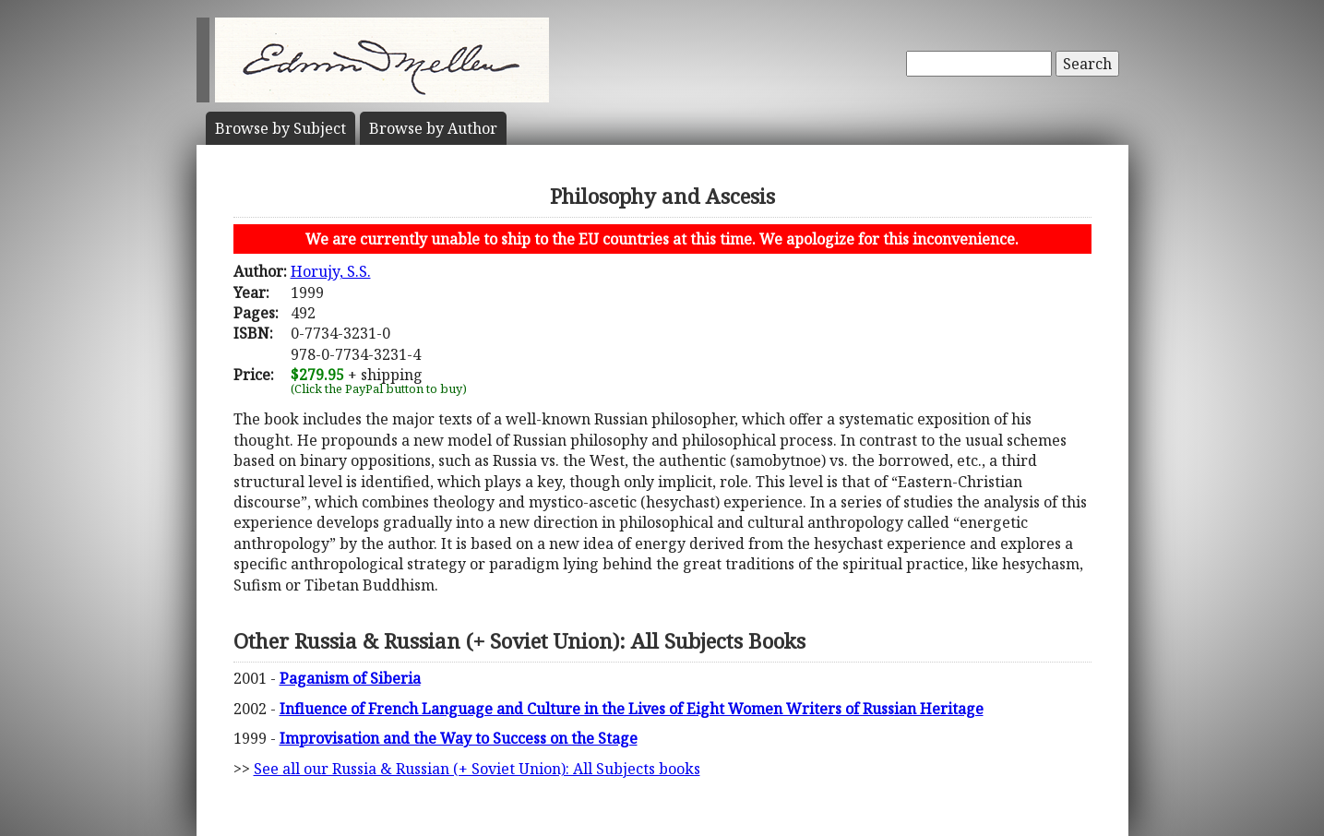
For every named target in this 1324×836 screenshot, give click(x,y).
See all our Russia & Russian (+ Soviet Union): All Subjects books (477, 768)
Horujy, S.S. (331, 271)
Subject (280, 128)
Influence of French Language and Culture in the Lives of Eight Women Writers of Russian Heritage (632, 709)
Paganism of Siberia (350, 678)
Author (433, 128)
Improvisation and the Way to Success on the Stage (459, 738)
